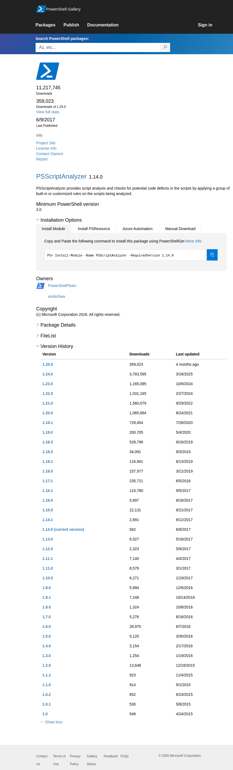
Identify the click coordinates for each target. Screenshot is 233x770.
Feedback (111, 756)
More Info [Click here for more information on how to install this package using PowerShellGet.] (193, 241)
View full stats (47, 112)
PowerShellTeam (62, 285)
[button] (37, 219)
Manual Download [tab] (180, 229)
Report (42, 159)
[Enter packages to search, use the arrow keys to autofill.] (97, 47)
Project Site (46, 143)
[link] (49, 25)
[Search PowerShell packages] (165, 47)
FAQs (125, 756)
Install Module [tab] (53, 229)
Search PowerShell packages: (62, 38)
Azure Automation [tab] (138, 229)
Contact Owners (49, 154)
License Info (46, 148)
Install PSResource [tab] (94, 229)
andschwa (56, 296)
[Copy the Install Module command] (212, 255)
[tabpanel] (131, 249)
